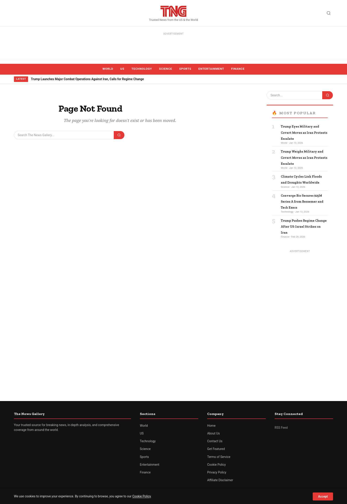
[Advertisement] (173, 46)
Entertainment (211, 68)
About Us (213, 433)
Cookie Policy (216, 464)
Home (211, 425)
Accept (323, 496)
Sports (185, 68)
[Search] (328, 13)
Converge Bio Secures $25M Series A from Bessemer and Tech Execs (302, 201)
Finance (238, 68)
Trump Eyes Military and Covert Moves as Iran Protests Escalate (304, 132)
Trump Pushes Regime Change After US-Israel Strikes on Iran (304, 227)
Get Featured (216, 449)
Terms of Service (218, 457)
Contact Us (214, 441)
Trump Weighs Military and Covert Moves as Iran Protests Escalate (304, 157)
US (122, 68)
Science (165, 68)
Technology (141, 68)
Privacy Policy (216, 472)
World (107, 68)
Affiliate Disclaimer (220, 480)
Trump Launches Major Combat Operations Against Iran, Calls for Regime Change (87, 79)
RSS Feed (281, 427)
